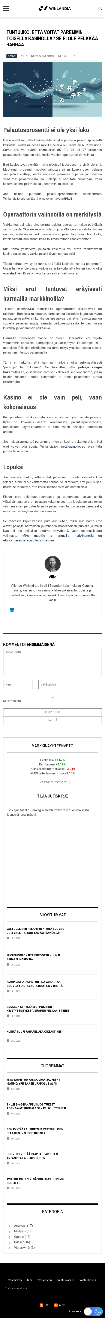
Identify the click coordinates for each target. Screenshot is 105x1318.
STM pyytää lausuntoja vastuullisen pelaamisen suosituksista (35, 1131)
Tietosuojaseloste (16, 1288)
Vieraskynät (22, 1247)
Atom (62, 1305)
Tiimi (30, 1280)
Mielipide (20, 1231)
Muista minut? (12, 701)
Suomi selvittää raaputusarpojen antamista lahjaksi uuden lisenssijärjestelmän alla (32, 1158)
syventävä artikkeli (59, 199)
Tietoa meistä (13, 1280)
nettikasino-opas (73, 446)
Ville (24, 56)
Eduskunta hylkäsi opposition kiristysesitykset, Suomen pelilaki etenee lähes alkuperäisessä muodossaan (38, 1010)
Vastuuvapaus (66, 1280)
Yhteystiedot (45, 1280)
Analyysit (20, 1225)
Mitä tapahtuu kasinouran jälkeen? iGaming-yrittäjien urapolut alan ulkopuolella (33, 1083)
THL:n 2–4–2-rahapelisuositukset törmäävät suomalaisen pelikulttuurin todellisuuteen (36, 1108)
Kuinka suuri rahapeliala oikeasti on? (35, 1031)
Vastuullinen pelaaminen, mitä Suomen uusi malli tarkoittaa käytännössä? (35, 931)
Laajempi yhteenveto (53, 782)
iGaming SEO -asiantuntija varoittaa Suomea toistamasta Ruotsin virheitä (35, 984)
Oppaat (11, 56)
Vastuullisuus (88, 1280)
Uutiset (19, 1242)
